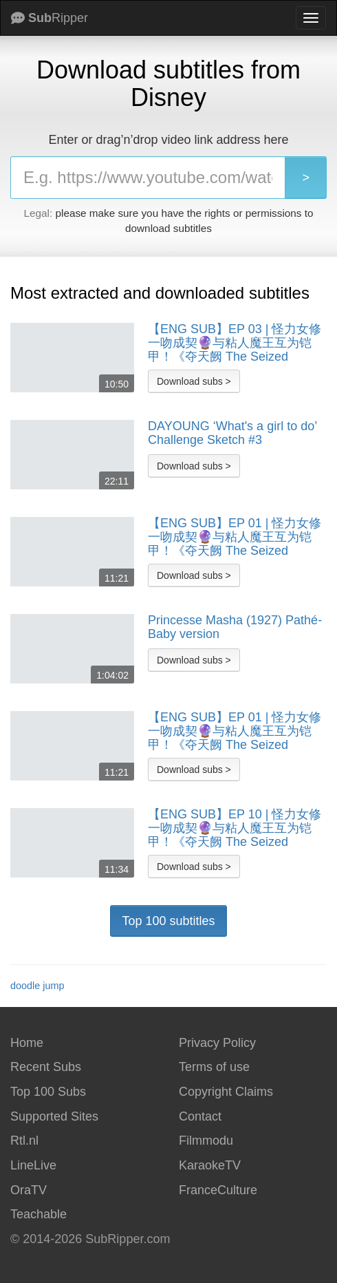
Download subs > (194, 381)
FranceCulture (218, 1190)
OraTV (28, 1190)
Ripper (49, 18)
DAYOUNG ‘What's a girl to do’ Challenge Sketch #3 (232, 433)
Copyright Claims (226, 1092)
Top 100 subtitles (168, 921)
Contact (200, 1116)
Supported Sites (54, 1116)
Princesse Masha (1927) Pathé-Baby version (235, 627)
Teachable (38, 1214)
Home (26, 1043)
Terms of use (214, 1067)
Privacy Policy (217, 1043)
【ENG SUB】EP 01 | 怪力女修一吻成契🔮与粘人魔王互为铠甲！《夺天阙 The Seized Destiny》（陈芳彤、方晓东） (234, 537)
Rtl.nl (24, 1140)
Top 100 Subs (48, 1092)
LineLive (33, 1165)
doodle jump (37, 985)
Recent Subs (45, 1067)
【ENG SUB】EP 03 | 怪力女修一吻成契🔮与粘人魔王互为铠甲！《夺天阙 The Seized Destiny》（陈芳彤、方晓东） (234, 343)
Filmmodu (206, 1140)
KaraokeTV (210, 1165)
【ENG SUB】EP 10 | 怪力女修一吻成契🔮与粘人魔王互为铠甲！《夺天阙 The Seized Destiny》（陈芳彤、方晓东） (234, 828)
